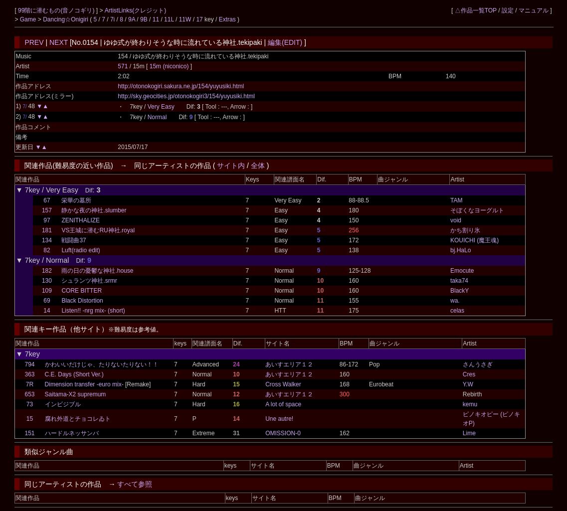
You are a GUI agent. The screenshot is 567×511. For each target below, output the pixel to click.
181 (47, 230)
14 (46, 310)
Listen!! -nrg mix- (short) (93, 310)
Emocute (462, 270)
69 (46, 300)
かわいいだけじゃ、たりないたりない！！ (102, 364)
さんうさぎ (478, 364)
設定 (508, 10)
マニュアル (534, 10)
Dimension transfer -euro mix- (84, 384)
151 (29, 433)
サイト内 (231, 166)
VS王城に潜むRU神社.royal (98, 230)
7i (112, 19)
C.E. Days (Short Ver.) (74, 374)
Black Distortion (82, 300)
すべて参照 (134, 484)
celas (457, 310)
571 (123, 66)
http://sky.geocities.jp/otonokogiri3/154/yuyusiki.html (186, 96)
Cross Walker (283, 384)
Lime (469, 433)
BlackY (459, 290)
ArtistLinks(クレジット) (135, 10)
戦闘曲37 (73, 240)
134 (47, 240)
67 (46, 200)
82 (46, 250)
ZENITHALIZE (80, 220)
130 (47, 280)
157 (47, 210)
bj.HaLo (460, 250)
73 (29, 404)
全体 (258, 166)
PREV (33, 42)
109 (47, 290)
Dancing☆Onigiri (66, 19)
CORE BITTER (81, 290)
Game (29, 19)
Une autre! (279, 418)
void (455, 220)
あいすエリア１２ (289, 364)
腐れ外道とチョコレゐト (78, 418)
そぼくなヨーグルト (477, 210)
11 (156, 19)
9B (144, 19)
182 (47, 270)
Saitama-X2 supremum (75, 394)
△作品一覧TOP (476, 10)
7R (29, 384)
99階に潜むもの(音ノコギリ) (57, 10)
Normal (157, 117)
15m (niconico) (170, 66)
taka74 (459, 280)
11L (169, 19)
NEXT (58, 42)
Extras (227, 19)
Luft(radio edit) (80, 250)
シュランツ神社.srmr (89, 280)
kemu (470, 404)
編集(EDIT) (285, 42)
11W (185, 19)
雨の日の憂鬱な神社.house (97, 270)
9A (131, 19)
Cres (469, 374)
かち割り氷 (465, 230)
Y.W (468, 384)
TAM (456, 200)
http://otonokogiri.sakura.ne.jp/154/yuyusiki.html (181, 86)
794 (29, 364)
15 (29, 418)
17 (199, 19)
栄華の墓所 (76, 200)
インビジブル (63, 404)
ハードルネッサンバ (72, 433)
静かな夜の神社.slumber (93, 210)
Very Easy (161, 106)
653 (29, 394)
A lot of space (283, 404)
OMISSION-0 (283, 433)
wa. (455, 300)
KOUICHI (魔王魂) (474, 240)
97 (46, 220)
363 (29, 374)
